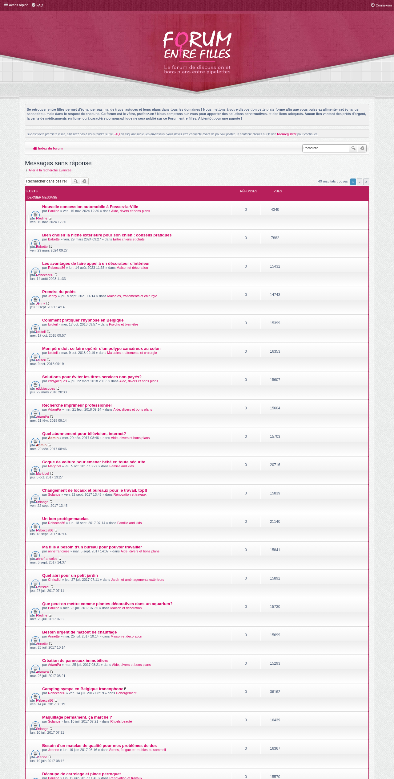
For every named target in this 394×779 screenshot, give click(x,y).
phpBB (182, 696)
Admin (53, 345)
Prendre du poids (58, 253)
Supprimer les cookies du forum (304, 712)
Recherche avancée (362, 148)
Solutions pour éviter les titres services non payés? (92, 306)
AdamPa (54, 328)
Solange (54, 380)
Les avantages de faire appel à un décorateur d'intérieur (96, 235)
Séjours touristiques (126, 626)
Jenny (52, 257)
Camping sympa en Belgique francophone (82, 499)
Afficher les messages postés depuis (159, 638)
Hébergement (126, 503)
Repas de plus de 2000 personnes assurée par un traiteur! (98, 569)
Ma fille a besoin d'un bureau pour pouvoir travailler (92, 411)
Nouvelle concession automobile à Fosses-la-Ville (90, 200)
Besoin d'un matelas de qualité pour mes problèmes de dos (99, 534)
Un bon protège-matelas (65, 394)
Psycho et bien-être (123, 275)
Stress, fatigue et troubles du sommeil (137, 538)
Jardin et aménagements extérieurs (137, 433)
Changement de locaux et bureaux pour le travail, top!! (94, 376)
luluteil (53, 275)
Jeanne (53, 538)
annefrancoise (58, 415)
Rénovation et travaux (130, 380)
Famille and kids (121, 363)
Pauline (53, 205)
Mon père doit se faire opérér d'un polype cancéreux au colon (101, 288)
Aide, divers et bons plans (130, 205)
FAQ (117, 134)
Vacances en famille (61, 622)
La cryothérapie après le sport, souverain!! (83, 587)
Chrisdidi (54, 433)
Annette (54, 468)
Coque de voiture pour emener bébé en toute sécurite (93, 358)
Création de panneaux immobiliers (75, 481)
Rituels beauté (121, 521)
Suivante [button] (366, 181)
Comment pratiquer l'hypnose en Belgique (83, 271)
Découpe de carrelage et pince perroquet (81, 552)
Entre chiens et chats (129, 222)
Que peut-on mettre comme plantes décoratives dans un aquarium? (107, 446)
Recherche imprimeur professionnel (77, 323)
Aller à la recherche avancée (50, 170)
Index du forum (48, 148)
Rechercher (353, 148)
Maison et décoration (132, 240)
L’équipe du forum (352, 712)
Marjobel (54, 363)
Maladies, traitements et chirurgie (132, 257)
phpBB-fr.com (204, 699)
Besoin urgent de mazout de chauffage (79, 464)
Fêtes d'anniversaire (122, 574)
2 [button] (359, 181)
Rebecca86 (56, 240)
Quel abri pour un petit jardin (70, 429)
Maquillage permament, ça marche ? (77, 517)
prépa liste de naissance (65, 604)
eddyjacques (57, 310)
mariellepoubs (58, 591)
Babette (54, 222)
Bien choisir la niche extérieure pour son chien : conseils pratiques (107, 218)
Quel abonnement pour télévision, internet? (84, 341)
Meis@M (212, 692)
